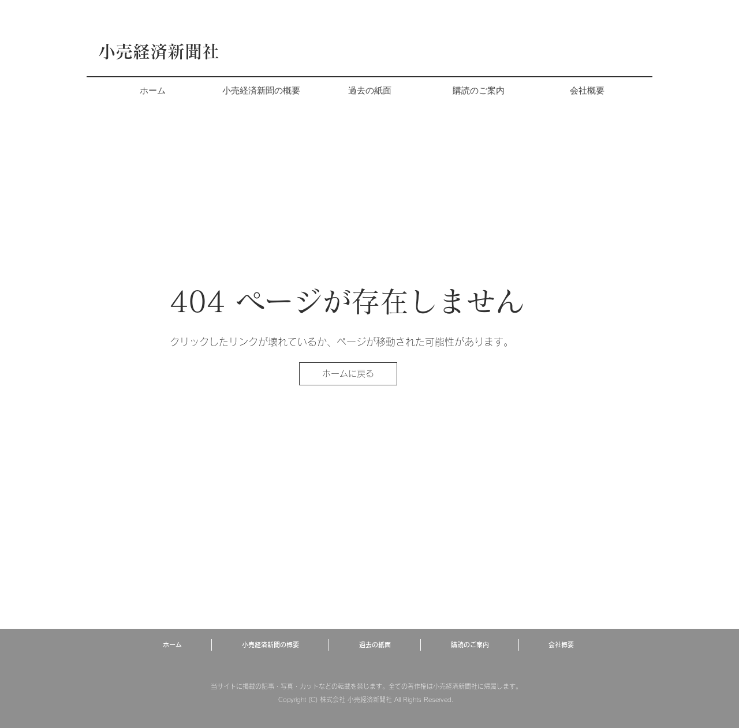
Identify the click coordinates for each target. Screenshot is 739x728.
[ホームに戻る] (348, 373)
